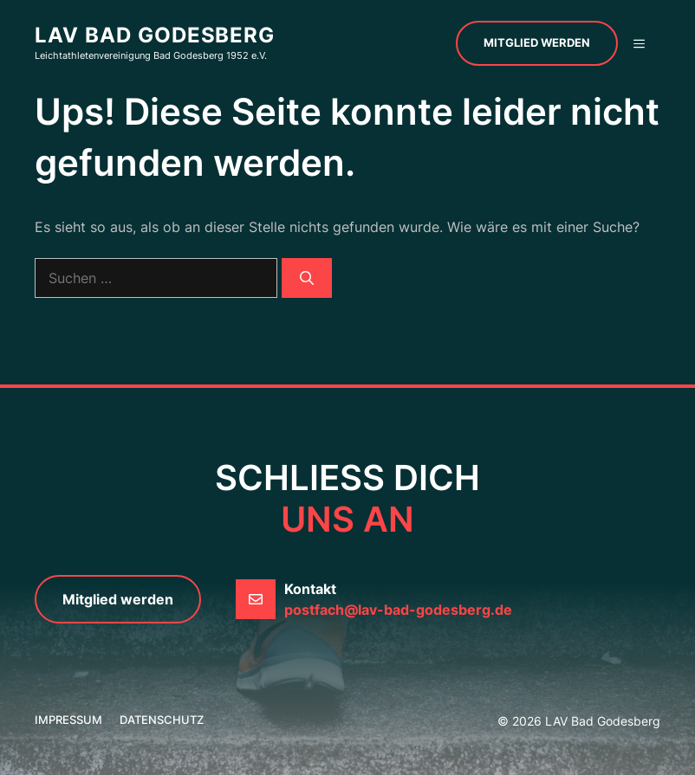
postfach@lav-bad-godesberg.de (398, 609)
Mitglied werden (537, 42)
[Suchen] (307, 278)
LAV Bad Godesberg (155, 35)
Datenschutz (162, 720)
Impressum (68, 720)
